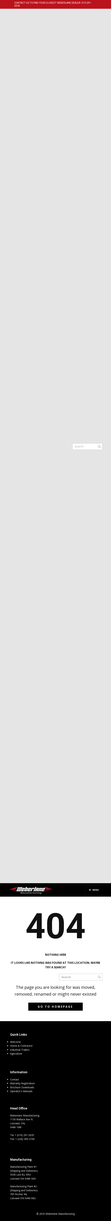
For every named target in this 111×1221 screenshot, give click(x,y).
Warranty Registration (22, 1083)
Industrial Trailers (19, 1049)
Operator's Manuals (21, 1091)
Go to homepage (55, 1007)
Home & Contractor (21, 1045)
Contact (14, 1079)
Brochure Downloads (22, 1087)
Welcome (15, 1042)
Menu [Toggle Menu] (93, 889)
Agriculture (16, 1053)
